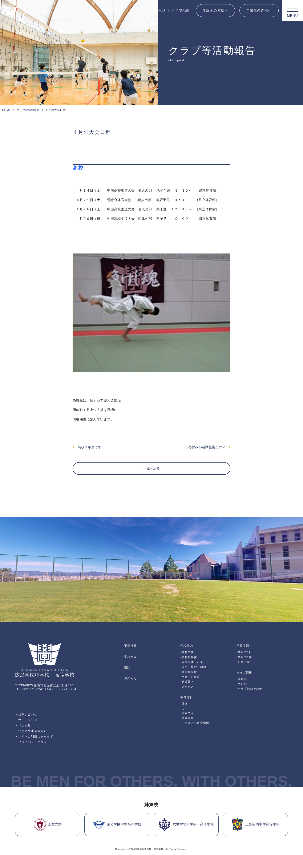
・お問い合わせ (26, 714)
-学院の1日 (244, 652)
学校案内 (117, 10)
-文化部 (242, 684)
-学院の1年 (244, 657)
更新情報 (130, 645)
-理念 (184, 703)
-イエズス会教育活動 (194, 722)
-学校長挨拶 (188, 657)
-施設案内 (187, 681)
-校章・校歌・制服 (193, 666)
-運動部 (242, 679)
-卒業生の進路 (190, 676)
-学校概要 (187, 652)
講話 (127, 667)
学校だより (132, 656)
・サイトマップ (26, 720)
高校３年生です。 (89, 447)
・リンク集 (23, 725)
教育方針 (138, 10)
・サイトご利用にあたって (34, 736)
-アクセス (187, 686)
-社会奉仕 (187, 718)
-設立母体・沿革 (191, 662)
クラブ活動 (181, 10)
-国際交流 (187, 713)
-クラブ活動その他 (249, 688)
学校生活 (158, 10)
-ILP (183, 708)
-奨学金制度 (188, 672)
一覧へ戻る (151, 468)
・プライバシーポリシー (32, 742)
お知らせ (130, 678)
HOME (6, 110)
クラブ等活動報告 (28, 110)
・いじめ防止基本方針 (31, 731)
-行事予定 (243, 662)
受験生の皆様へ (215, 10)
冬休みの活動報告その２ (209, 447)
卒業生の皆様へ (259, 10)
